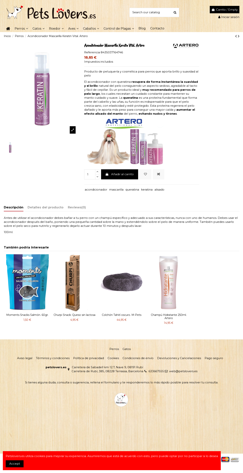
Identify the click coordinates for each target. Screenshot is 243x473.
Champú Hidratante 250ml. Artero (169, 316)
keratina (147, 189)
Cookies (113, 358)
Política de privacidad (88, 358)
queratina (132, 189)
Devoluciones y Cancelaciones (179, 358)
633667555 (156, 371)
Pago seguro (214, 358)
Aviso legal (24, 358)
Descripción (13, 207)
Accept (14, 463)
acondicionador (96, 189)
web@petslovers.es (183, 371)
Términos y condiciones (53, 358)
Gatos (127, 349)
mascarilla (116, 189)
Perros (114, 349)
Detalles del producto (45, 207)
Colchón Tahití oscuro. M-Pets (121, 315)
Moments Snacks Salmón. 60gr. (27, 315)
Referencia (92, 52)
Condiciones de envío (138, 358)
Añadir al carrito (119, 174)
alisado (159, 189)
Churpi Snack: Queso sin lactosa (74, 315)
